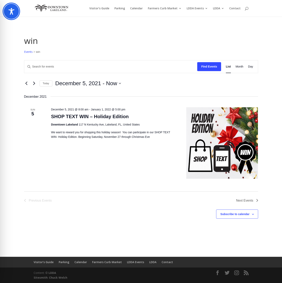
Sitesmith (41, 277)
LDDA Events (195, 8)
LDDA (216, 8)
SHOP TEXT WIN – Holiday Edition (90, 116)
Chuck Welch (58, 277)
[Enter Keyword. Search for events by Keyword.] (110, 66)
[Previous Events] (26, 83)
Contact (235, 8)
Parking (119, 8)
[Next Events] (34, 83)
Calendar (136, 8)
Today (46, 83)
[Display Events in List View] (228, 66)
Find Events (209, 66)
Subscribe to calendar (234, 214)
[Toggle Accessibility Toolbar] (11, 11)
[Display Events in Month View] (239, 66)
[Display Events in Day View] (250, 66)
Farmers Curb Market (163, 8)
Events (28, 52)
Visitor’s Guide (99, 8)
